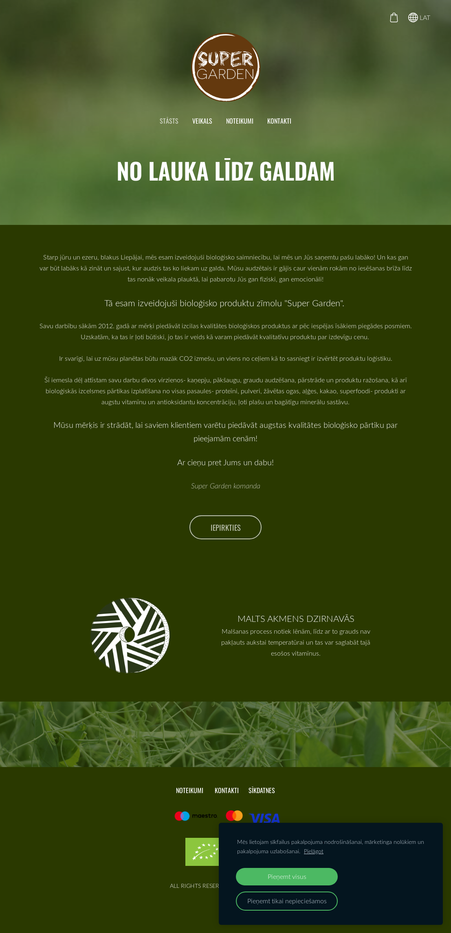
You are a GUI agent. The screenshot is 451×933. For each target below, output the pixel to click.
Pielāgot (313, 851)
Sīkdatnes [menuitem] (262, 790)
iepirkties (226, 527)
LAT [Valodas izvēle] (419, 17)
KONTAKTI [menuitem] (279, 121)
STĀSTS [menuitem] (169, 121)
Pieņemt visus (287, 876)
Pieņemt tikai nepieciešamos (287, 900)
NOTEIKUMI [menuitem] (239, 121)
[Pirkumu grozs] (394, 17)
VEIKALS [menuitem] (202, 121)
